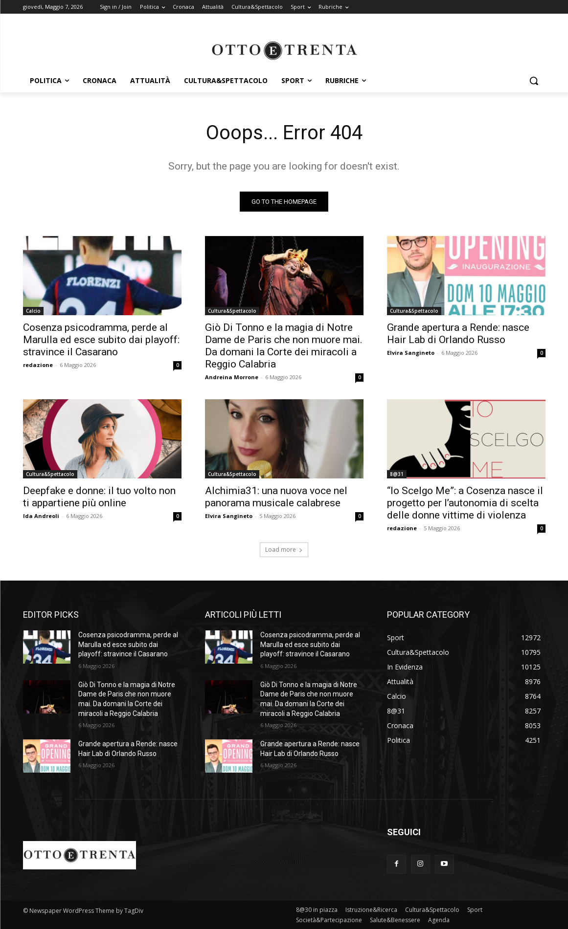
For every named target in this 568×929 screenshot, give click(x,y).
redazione (38, 364)
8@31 (397, 474)
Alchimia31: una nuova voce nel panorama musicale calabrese (276, 497)
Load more (284, 549)
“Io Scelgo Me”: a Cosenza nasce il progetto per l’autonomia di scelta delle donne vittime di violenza (465, 503)
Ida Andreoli (41, 515)
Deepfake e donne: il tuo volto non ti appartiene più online (99, 497)
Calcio (33, 310)
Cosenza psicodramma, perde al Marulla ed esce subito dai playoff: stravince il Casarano (101, 340)
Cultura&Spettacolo (232, 310)
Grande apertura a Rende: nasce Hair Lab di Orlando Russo (458, 334)
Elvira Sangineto (410, 352)
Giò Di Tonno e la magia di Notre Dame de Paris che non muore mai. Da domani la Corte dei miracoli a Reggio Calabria (284, 346)
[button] (533, 80)
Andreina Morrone (231, 377)
